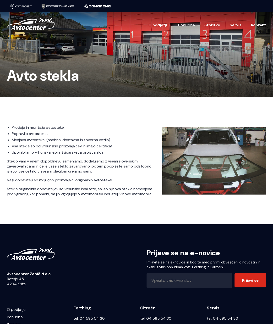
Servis (235, 25)
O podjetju (158, 25)
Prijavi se (250, 280)
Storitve (212, 25)
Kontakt (258, 25)
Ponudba (186, 25)
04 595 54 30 (92, 318)
